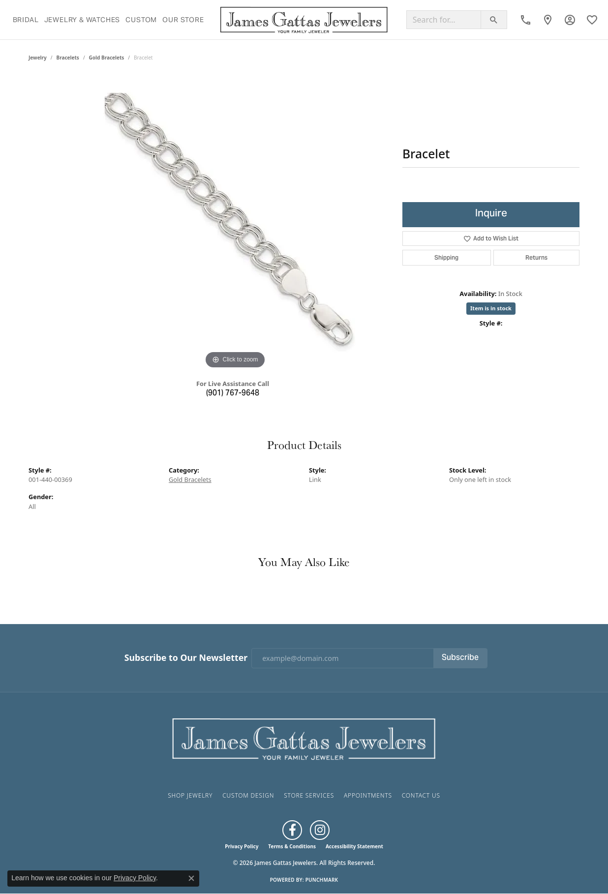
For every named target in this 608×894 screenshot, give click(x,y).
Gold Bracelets (106, 57)
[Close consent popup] (191, 878)
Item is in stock (491, 308)
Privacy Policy (241, 846)
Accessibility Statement (354, 846)
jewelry (38, 57)
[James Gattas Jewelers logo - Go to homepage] (304, 19)
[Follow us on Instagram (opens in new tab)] (320, 830)
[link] (525, 20)
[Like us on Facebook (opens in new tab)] (292, 830)
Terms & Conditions (292, 846)
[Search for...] (443, 19)
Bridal (26, 19)
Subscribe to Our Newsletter (185, 658)
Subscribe (460, 658)
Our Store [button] (183, 19)
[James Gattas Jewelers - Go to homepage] (304, 738)
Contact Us (421, 795)
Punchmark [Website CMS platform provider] (321, 879)
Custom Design (248, 795)
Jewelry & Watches (82, 19)
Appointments (368, 795)
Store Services (309, 795)
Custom (141, 19)
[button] (570, 20)
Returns (536, 257)
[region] (235, 223)
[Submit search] (494, 19)
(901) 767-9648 (232, 393)
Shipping (446, 257)
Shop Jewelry (190, 795)
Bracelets (68, 57)
